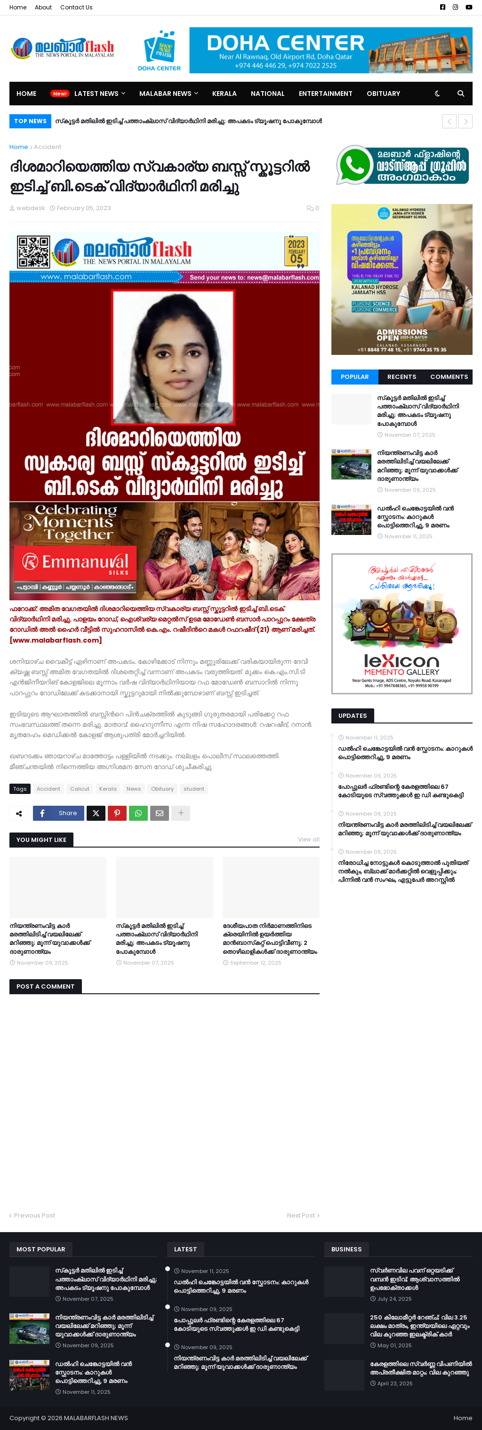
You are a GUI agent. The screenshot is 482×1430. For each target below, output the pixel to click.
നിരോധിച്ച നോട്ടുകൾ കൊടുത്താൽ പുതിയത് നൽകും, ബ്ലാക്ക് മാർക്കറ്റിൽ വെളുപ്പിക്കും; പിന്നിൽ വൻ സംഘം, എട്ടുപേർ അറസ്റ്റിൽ (403, 871)
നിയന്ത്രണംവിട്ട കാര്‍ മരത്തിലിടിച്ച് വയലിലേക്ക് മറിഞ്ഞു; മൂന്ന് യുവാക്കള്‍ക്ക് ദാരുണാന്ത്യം (49, 939)
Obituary (162, 789)
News (134, 789)
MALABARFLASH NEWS (96, 1418)
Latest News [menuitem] (96, 93)
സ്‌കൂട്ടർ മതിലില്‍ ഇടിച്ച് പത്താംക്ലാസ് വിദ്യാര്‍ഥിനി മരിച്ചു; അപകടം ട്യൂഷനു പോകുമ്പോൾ (188, 121)
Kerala (108, 789)
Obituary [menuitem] (383, 93)
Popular (355, 376)
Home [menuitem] (26, 93)
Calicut (79, 789)
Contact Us (76, 7)
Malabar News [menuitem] (165, 93)
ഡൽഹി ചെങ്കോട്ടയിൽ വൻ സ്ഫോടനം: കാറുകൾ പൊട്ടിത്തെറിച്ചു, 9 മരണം (415, 517)
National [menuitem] (268, 93)
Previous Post (34, 1215)
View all (309, 839)
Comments (449, 376)
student (194, 789)
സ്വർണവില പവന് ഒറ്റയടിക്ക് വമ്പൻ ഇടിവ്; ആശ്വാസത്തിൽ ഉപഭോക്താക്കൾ (414, 1279)
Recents (402, 376)
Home (17, 7)
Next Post (301, 1215)
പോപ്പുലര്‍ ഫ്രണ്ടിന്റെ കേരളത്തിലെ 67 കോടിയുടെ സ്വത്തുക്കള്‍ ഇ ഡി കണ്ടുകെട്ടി (401, 791)
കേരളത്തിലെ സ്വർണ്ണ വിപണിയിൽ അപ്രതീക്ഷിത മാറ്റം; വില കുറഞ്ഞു (421, 1368)
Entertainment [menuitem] (326, 93)
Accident (47, 146)
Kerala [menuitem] (224, 93)
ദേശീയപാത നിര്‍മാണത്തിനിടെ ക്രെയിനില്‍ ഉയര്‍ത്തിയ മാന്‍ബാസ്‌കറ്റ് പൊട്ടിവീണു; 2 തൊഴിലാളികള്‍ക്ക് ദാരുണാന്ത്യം (270, 939)
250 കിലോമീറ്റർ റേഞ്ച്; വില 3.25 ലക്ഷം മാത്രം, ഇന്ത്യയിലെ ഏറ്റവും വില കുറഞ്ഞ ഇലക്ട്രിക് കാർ (419, 1326)
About (43, 7)
